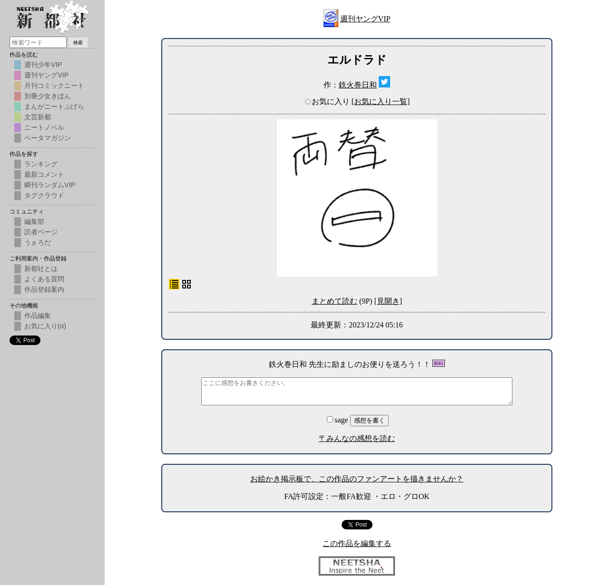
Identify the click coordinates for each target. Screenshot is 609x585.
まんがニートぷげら (54, 106)
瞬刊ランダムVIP (49, 185)
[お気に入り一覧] (381, 101)
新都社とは (41, 268)
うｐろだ (37, 242)
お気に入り (328, 101)
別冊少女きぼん (47, 96)
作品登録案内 (44, 289)
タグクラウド (44, 195)
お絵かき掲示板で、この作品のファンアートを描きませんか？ (356, 479)
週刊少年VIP (43, 64)
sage (338, 420)
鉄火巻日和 (358, 85)
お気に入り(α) (45, 326)
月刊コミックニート (54, 85)
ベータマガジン (47, 138)
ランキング (41, 164)
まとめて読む (334, 301)
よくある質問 (44, 279)
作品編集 (37, 315)
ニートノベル (44, 127)
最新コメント (44, 174)
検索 (78, 42)
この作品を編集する (357, 543)
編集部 (34, 221)
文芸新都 (37, 117)
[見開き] (388, 301)
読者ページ (41, 232)
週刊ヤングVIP (365, 19)
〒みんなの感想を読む (357, 438)
